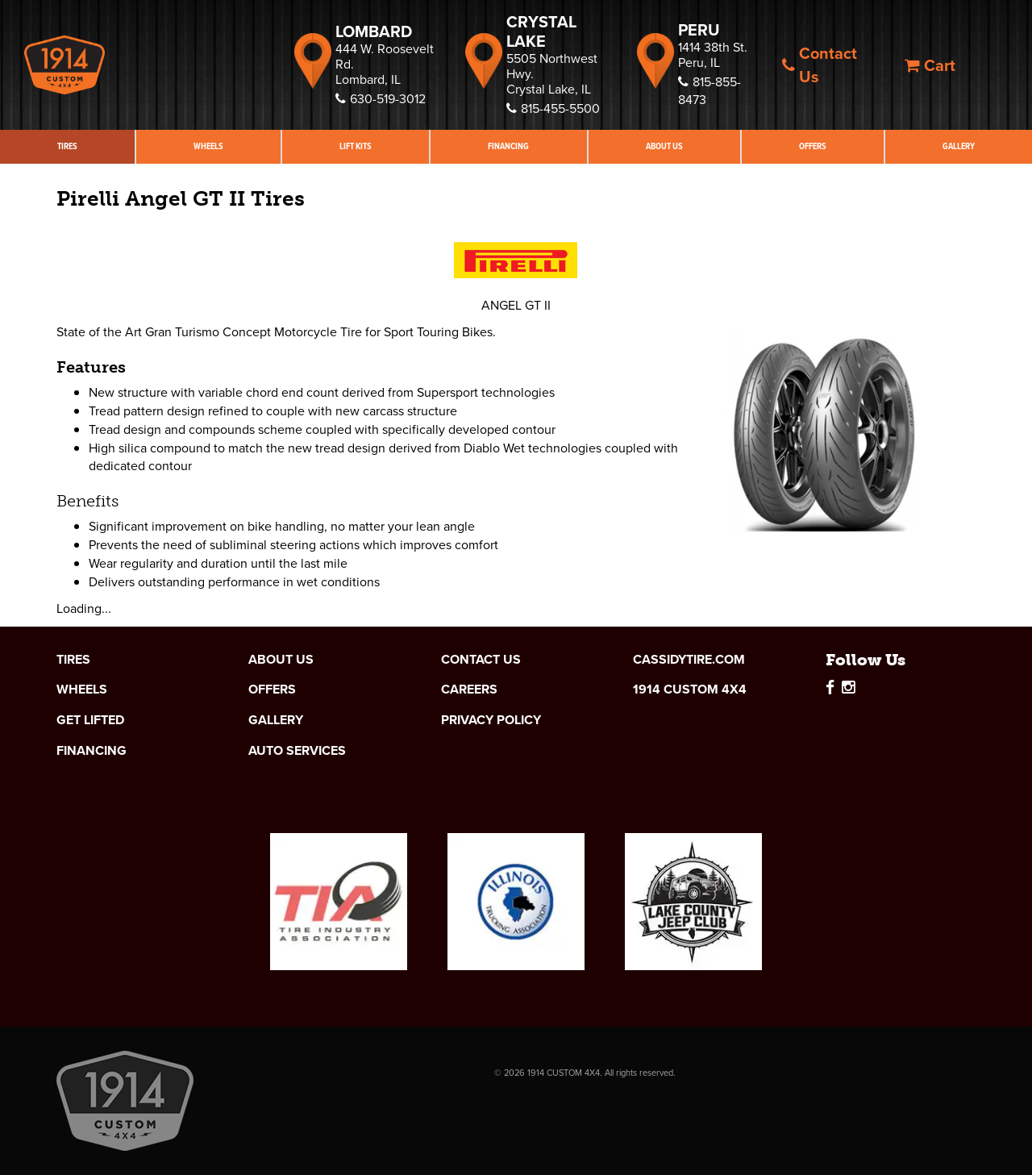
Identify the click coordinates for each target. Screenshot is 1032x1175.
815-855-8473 (709, 91)
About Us (664, 146)
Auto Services (297, 751)
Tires (67, 146)
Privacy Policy (491, 720)
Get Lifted (90, 720)
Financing (508, 146)
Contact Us (819, 65)
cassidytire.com (689, 660)
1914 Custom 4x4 (690, 689)
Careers (469, 689)
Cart (930, 65)
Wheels (208, 146)
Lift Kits (355, 146)
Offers (812, 146)
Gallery (959, 146)
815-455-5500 (553, 108)
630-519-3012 (380, 99)
